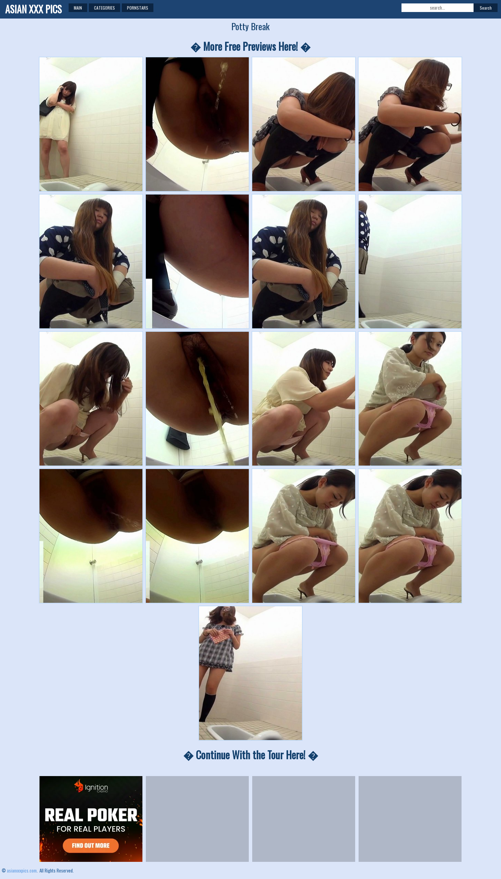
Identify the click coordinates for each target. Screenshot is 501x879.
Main (78, 8)
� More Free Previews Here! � (250, 46)
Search (486, 8)
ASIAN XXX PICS (33, 9)
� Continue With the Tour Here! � (250, 754)
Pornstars (137, 8)
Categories (104, 8)
